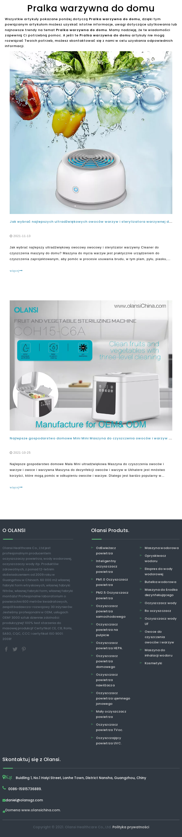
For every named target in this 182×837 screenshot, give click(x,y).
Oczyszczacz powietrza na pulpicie (107, 629)
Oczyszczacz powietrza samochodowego (111, 611)
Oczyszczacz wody (161, 603)
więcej (16, 270)
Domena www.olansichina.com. (33, 810)
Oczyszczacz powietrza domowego (107, 661)
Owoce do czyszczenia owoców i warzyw (159, 637)
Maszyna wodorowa (162, 548)
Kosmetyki (153, 663)
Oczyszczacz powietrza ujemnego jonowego (113, 698)
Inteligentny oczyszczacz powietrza (107, 566)
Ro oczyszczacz (158, 610)
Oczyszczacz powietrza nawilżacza (107, 680)
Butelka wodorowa (160, 582)
